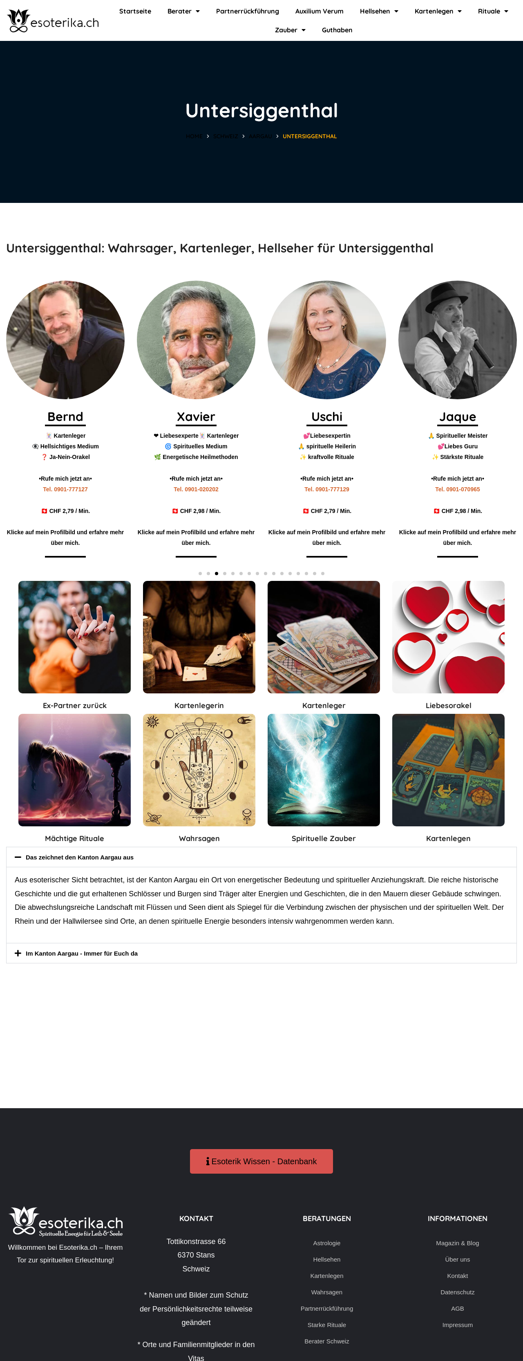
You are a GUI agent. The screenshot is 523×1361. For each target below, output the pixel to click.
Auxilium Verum (319, 11)
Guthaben (337, 30)
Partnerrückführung (247, 11)
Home (194, 136)
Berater (184, 11)
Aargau (260, 136)
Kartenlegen (438, 11)
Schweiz (225, 136)
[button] (200, 573)
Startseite (135, 11)
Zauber (290, 29)
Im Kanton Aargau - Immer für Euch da (93, 953)
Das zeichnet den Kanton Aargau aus (90, 857)
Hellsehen (379, 11)
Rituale (493, 11)
